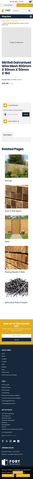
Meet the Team (6, 387)
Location (4, 359)
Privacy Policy (6, 390)
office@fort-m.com (10, 435)
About (3, 356)
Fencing (22, 20)
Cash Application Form (8, 401)
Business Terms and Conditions (11, 395)
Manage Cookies (8, 475)
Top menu (8, 5)
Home (3, 20)
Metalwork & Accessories (10, 22)
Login (3, 364)
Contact (4, 361)
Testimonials (5, 372)
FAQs (3, 353)
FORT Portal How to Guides (9, 375)
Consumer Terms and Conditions (11, 398)
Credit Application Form (8, 403)
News (3, 369)
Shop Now (17, 16)
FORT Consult (5, 385)
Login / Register (24, 5)
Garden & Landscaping (12, 20)
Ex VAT (21, 2)
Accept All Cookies (23, 475)
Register (4, 367)
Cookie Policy (6, 393)
